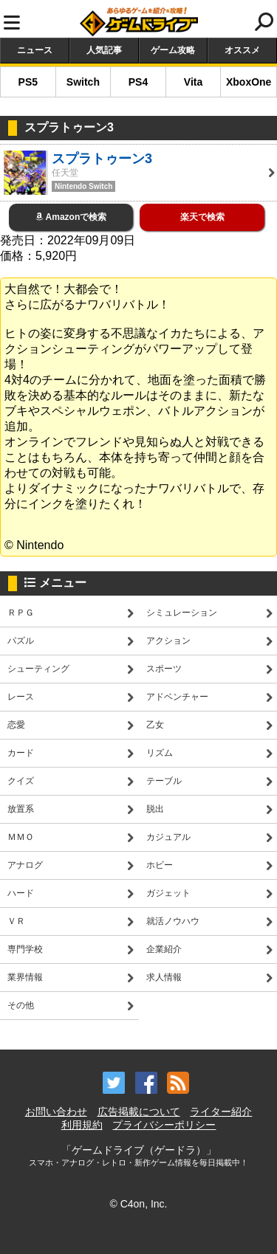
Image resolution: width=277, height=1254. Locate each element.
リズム (159, 753)
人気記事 (104, 50)
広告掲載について (139, 1111)
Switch (83, 82)
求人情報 (164, 977)
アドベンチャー (177, 697)
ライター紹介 (221, 1111)
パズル (20, 640)
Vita (193, 82)
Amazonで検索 (71, 217)
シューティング (38, 669)
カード (20, 753)
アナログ (25, 865)
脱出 (155, 809)
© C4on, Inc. (138, 1204)
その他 (20, 1005)
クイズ (20, 781)
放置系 (20, 809)
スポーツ (164, 669)
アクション (168, 640)
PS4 (138, 82)
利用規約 (82, 1125)
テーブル (164, 781)
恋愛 (16, 725)
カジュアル (168, 837)
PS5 (28, 82)
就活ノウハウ (172, 921)
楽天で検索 (202, 217)
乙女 (155, 725)
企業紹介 (164, 949)
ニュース (34, 50)
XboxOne (248, 82)
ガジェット (168, 893)
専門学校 (25, 949)
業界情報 (25, 977)
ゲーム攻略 (173, 50)
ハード (20, 893)
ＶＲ (16, 921)
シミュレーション (181, 612)
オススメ (242, 50)
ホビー (159, 865)
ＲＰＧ (20, 612)
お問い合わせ (56, 1111)
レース (20, 697)
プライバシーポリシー (164, 1125)
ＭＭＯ (20, 837)
